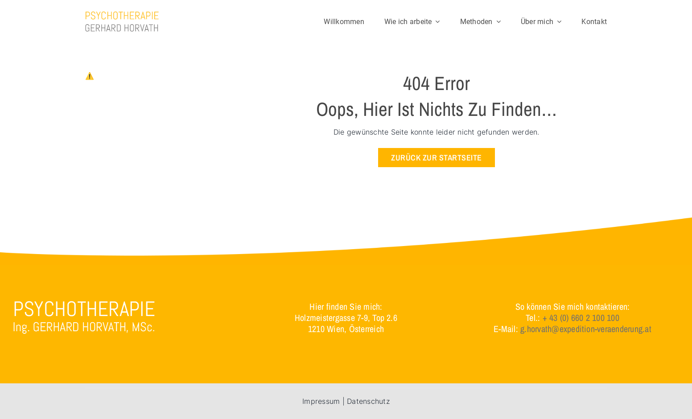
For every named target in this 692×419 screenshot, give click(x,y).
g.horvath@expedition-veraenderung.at (585, 329)
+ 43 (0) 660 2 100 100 (581, 318)
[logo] (122, 14)
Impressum (321, 401)
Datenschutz (368, 401)
